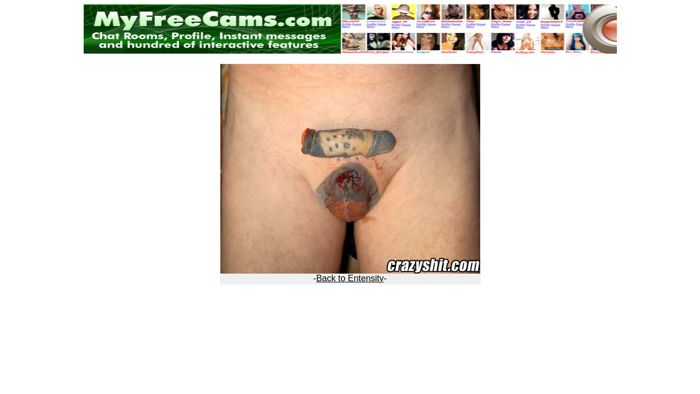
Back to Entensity (350, 278)
